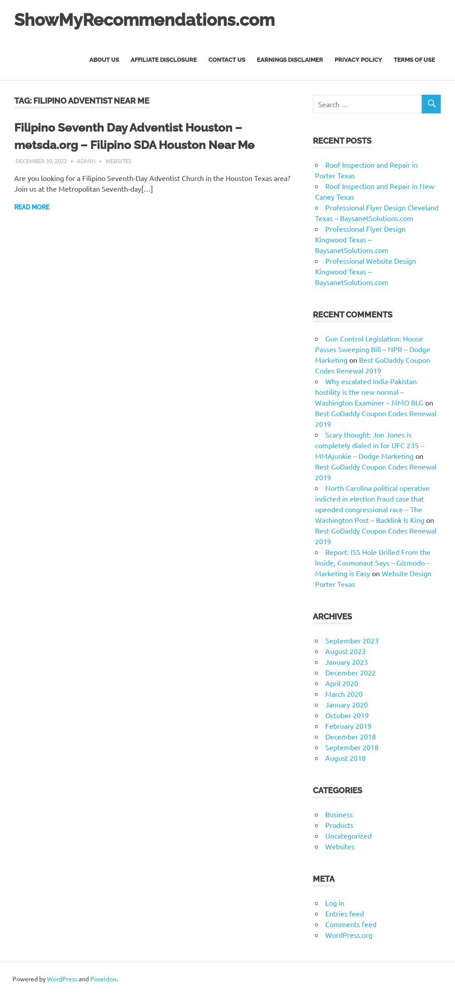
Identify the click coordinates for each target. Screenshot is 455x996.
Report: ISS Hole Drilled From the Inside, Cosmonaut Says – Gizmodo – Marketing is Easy (373, 562)
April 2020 (341, 683)
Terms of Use (414, 59)
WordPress (62, 979)
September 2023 (352, 640)
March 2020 (344, 693)
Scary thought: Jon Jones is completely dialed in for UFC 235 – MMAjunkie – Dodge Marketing (369, 445)
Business (339, 814)
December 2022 (350, 672)
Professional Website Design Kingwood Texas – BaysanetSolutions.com (365, 271)
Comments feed (350, 924)
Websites (118, 161)
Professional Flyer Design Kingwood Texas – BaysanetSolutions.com (360, 239)
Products (339, 824)
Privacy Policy (358, 59)
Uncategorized (348, 835)
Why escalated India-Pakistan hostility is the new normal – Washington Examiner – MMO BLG (369, 392)
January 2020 (346, 704)
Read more (31, 207)
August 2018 (345, 757)
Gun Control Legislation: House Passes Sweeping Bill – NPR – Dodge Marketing (372, 349)
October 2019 (347, 715)
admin (86, 161)
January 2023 (346, 661)
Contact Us (226, 59)
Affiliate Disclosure (164, 59)
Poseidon (103, 979)
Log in (334, 902)
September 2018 (352, 747)
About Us (104, 59)
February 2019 (348, 725)
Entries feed (344, 913)
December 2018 (350, 736)
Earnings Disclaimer (290, 59)
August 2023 (345, 651)
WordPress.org (348, 934)
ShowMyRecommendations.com (144, 20)
